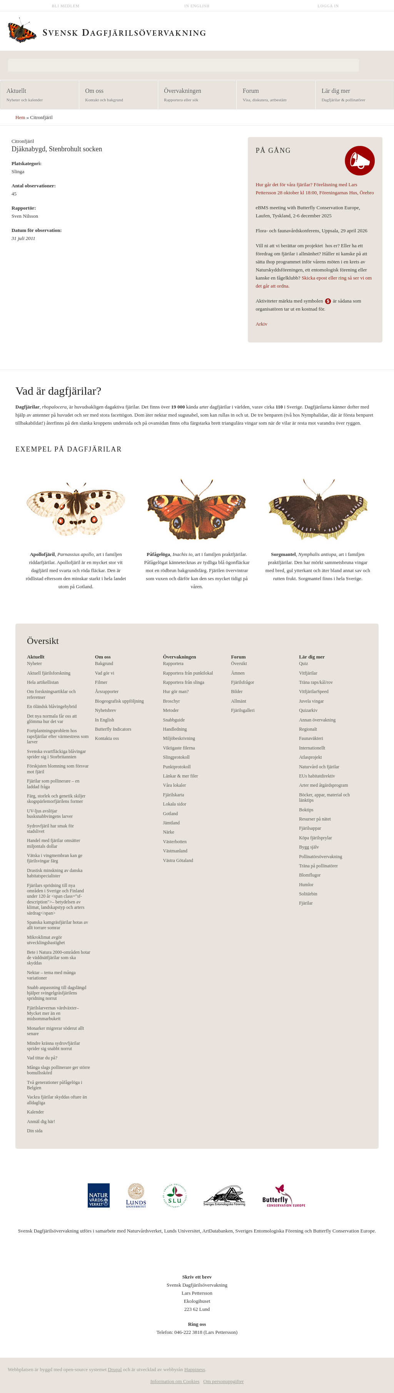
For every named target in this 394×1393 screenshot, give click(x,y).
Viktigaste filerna (179, 748)
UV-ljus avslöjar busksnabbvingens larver (50, 813)
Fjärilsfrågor (242, 682)
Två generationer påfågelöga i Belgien (54, 1085)
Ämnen (237, 673)
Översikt (239, 663)
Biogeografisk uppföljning (119, 701)
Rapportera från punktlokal (188, 673)
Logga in (328, 6)
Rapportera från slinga (183, 682)
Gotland (170, 813)
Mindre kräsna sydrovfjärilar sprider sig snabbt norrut (53, 1046)
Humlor (306, 884)
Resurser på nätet (315, 819)
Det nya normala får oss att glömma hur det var (52, 718)
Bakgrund (104, 663)
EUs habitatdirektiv (317, 776)
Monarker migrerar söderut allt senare (55, 1031)
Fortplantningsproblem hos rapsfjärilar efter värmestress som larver (57, 736)
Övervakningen (195, 95)
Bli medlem (66, 6)
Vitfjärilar (308, 673)
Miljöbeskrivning (179, 738)
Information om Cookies (175, 1381)
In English (197, 6)
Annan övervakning (317, 720)
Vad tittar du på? (42, 1057)
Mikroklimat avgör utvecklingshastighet (46, 940)
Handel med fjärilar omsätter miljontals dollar (53, 843)
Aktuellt (37, 95)
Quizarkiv (308, 710)
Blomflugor (310, 875)
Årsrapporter (107, 691)
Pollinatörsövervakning (320, 856)
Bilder (236, 691)
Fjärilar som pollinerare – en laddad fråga (53, 783)
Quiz (303, 663)
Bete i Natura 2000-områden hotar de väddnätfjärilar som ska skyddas (58, 958)
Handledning (175, 729)
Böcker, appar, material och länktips (324, 797)
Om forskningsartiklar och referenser (51, 694)
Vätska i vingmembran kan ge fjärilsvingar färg (54, 858)
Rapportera (173, 663)
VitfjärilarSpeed (314, 691)
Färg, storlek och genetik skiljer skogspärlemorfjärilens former (56, 798)
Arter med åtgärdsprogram (323, 785)
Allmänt (238, 701)
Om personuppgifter (223, 1381)
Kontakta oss (107, 738)
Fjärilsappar (310, 828)
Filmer (101, 682)
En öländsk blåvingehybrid (52, 706)
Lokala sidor (174, 804)
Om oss (116, 95)
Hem (20, 117)
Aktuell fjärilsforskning (48, 673)
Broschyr (171, 701)
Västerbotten (175, 841)
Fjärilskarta (173, 794)
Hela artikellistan (42, 682)
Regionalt (308, 729)
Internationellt (312, 748)
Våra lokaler (174, 785)
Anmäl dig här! (41, 1121)
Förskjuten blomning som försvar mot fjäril (57, 768)
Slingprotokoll (176, 757)
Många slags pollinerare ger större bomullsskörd (58, 1070)
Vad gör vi (104, 673)
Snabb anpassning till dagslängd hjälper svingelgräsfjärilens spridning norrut (56, 993)
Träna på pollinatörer (318, 866)
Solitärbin (308, 894)
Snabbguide (174, 720)
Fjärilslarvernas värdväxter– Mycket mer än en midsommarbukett (53, 1013)
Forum (273, 95)
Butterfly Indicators (113, 729)
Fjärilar (305, 903)
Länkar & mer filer (180, 776)
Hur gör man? (176, 691)
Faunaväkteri (311, 738)
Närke (168, 832)
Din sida (34, 1130)
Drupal (115, 1369)
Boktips (306, 809)
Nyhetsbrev (105, 710)
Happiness (194, 1369)
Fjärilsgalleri (242, 710)
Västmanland (175, 851)
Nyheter (34, 663)
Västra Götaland (178, 860)
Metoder (171, 710)
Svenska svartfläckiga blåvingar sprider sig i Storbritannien (56, 754)
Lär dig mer (352, 95)
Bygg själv (309, 847)
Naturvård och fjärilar (319, 766)
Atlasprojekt (310, 757)
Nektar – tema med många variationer (51, 975)
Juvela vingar (311, 701)
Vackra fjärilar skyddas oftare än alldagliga (57, 1099)
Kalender (35, 1112)
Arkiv (261, 324)
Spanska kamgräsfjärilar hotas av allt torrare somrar (57, 925)
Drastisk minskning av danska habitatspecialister (54, 873)
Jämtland (171, 823)
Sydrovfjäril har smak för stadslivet (50, 828)
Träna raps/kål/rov (316, 682)
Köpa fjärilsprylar (315, 837)
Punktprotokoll (177, 766)
